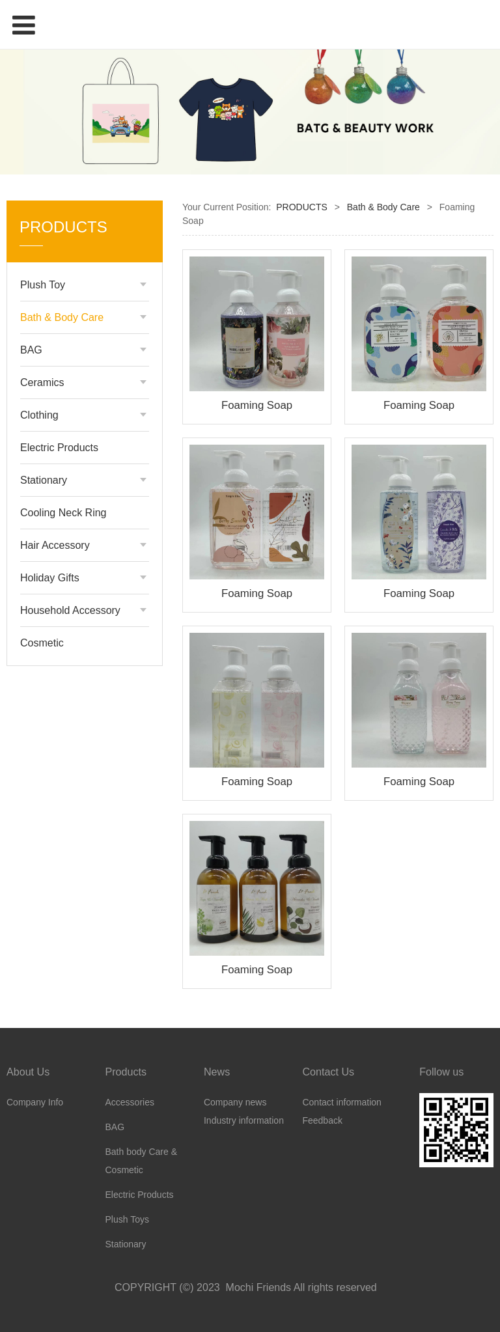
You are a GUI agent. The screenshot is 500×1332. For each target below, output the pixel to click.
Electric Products (59, 447)
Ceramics (42, 382)
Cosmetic (42, 642)
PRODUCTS (301, 207)
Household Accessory (70, 610)
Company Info (35, 1102)
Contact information (341, 1102)
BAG (31, 349)
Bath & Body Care (62, 317)
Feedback (322, 1120)
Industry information (244, 1120)
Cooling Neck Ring (63, 512)
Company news (235, 1102)
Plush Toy (42, 284)
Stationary (43, 480)
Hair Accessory (55, 545)
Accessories (129, 1102)
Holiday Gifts (49, 577)
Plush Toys (126, 1219)
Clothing (39, 415)
